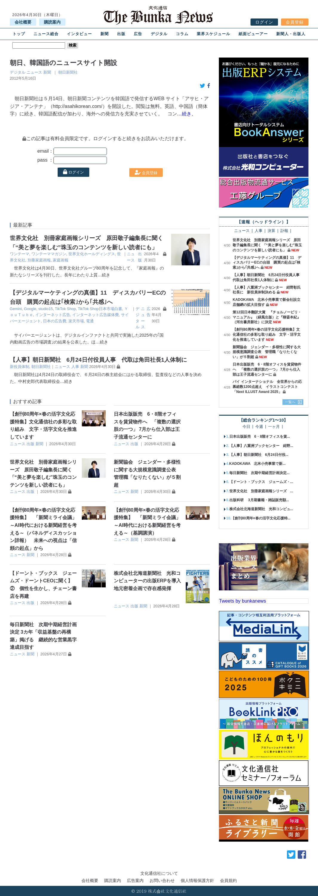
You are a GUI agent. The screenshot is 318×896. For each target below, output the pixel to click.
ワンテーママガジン (48, 254)
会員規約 (228, 880)
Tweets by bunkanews (242, 600)
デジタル (159, 34)
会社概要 (23, 22)
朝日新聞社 (68, 72)
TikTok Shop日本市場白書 (100, 309)
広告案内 (135, 880)
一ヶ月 (274, 427)
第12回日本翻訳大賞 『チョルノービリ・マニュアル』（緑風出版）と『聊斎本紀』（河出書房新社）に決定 (267, 317)
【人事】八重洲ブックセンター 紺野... (261, 446)
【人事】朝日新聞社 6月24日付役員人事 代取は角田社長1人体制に (98, 360)
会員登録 (295, 22)
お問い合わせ (162, 880)
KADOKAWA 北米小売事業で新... (257, 464)
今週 (259, 427)
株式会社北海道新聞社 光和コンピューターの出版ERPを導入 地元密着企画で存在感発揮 (150, 581)
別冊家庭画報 (39, 260)
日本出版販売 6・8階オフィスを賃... (259, 436)
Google (30, 309)
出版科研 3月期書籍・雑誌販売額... (259, 500)
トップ (19, 34)
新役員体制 (19, 366)
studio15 (46, 309)
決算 (271, 231)
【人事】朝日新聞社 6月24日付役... (258, 455)
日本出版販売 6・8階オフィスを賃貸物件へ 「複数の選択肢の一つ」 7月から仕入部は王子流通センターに (267, 369)
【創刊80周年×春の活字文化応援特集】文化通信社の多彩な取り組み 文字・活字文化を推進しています (267, 334)
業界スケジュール (213, 34)
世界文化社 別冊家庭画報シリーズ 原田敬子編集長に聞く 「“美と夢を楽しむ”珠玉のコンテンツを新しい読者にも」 (267, 245)
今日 (246, 427)
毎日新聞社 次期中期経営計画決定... (259, 473)
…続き (104, 275)
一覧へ (290, 402)
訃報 (284, 231)
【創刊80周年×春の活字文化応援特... (260, 518)
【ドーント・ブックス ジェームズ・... (261, 482)
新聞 (104, 34)
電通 (90, 321)
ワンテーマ (19, 254)
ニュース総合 (46, 34)
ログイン (264, 22)
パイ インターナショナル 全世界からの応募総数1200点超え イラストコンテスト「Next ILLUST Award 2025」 (267, 387)
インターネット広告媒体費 (95, 314)
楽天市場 (76, 321)
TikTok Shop (65, 309)
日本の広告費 (54, 321)
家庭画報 (60, 260)
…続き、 (186, 113)
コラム (182, 34)
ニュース (34, 72)
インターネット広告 (52, 314)
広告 (138, 34)
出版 (121, 34)
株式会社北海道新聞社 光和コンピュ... (261, 509)
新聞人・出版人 (290, 34)
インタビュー (79, 34)
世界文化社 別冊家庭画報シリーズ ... (261, 491)
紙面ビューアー (253, 34)
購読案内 (52, 22)
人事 (75, 366)
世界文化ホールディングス (91, 254)
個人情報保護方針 (197, 880)
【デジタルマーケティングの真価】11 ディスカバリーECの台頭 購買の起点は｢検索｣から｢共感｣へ (267, 263)
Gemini (16, 309)
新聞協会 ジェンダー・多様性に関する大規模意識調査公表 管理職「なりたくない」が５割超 (267, 352)
